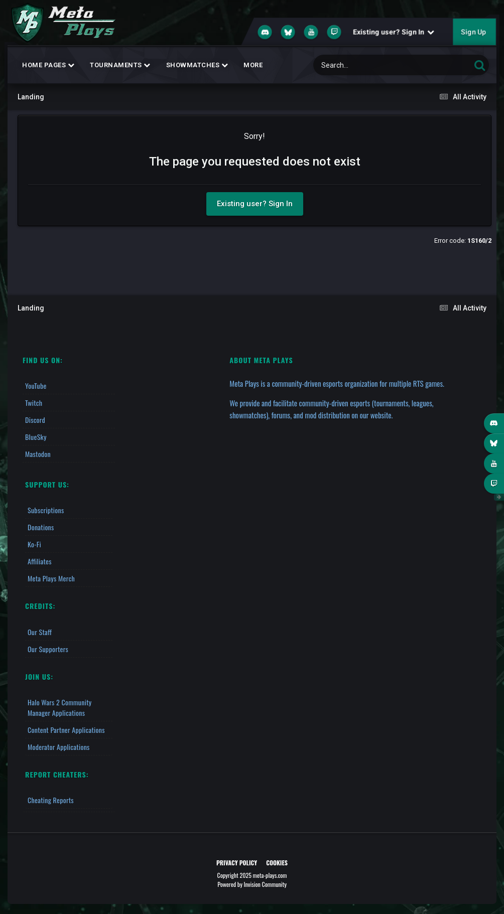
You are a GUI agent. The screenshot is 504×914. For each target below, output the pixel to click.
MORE (253, 65)
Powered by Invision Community (252, 884)
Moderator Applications (59, 746)
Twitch (33, 402)
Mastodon (38, 453)
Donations (41, 527)
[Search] (366, 65)
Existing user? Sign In (393, 32)
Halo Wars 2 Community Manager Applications (60, 707)
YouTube (36, 385)
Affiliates (40, 561)
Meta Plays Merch (51, 578)
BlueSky (36, 436)
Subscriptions (46, 510)
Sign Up (473, 32)
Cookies (277, 862)
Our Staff (40, 632)
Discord (35, 419)
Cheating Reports (51, 800)
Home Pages (48, 65)
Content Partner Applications (66, 729)
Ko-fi (34, 544)
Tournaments (120, 65)
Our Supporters (48, 649)
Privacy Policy (236, 862)
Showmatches (197, 65)
